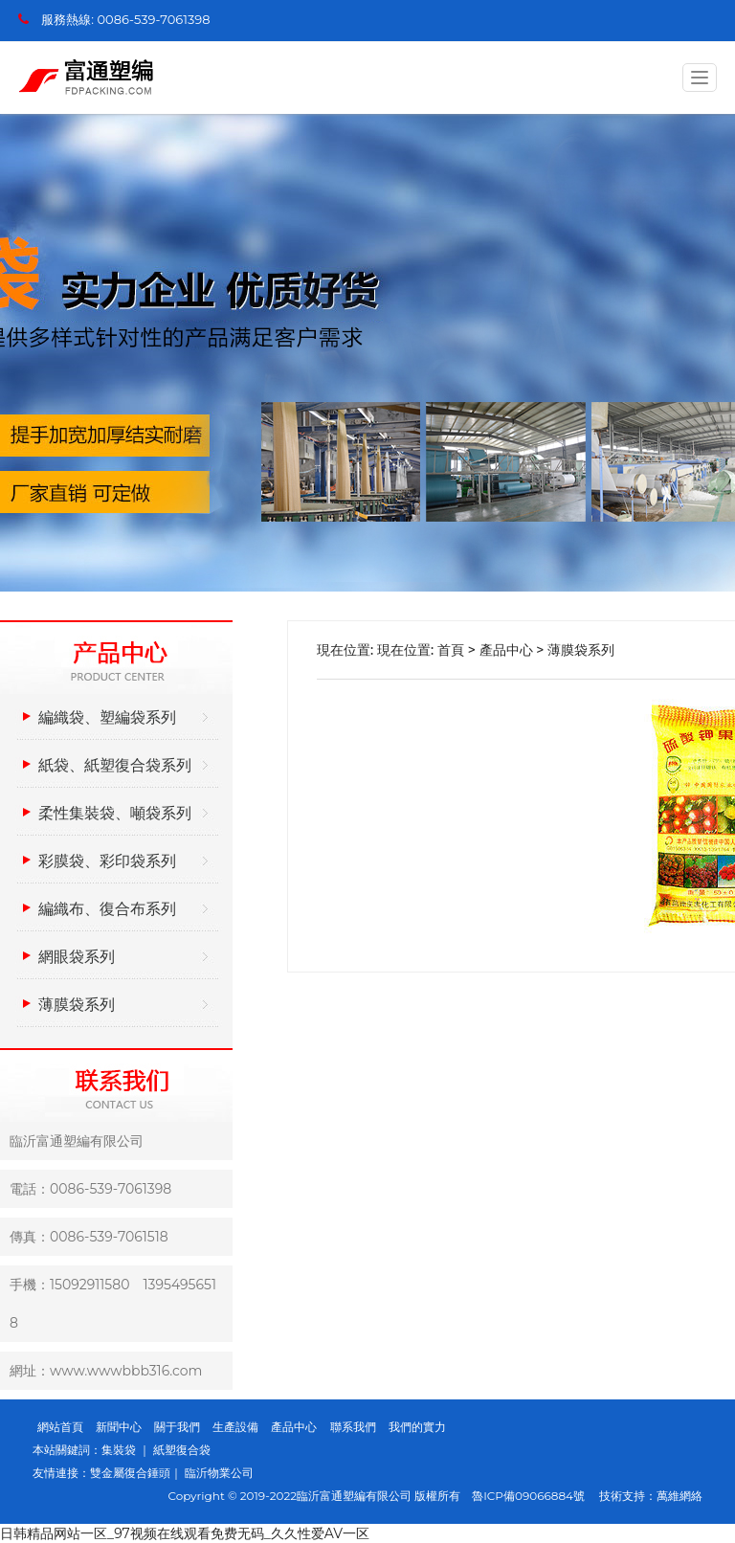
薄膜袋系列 (76, 1004)
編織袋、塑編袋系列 (107, 717)
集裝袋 (120, 1449)
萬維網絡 (679, 1495)
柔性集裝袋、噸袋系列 (114, 813)
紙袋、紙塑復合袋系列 (114, 765)
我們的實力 (417, 1427)
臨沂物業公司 (219, 1472)
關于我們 (177, 1427)
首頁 (450, 650)
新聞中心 (119, 1427)
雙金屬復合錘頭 (130, 1472)
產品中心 (506, 650)
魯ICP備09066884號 (534, 1495)
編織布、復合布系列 (107, 909)
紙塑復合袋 (182, 1449)
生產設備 (235, 1427)
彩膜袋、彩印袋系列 (107, 861)
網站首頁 (60, 1427)
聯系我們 (353, 1427)
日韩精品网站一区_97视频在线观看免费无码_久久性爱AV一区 (184, 1533)
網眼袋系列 (76, 957)
